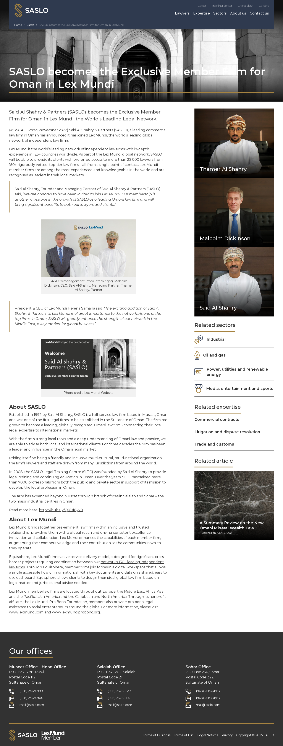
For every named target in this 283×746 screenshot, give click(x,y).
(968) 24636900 (31, 698)
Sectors (220, 13)
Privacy (227, 735)
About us (238, 13)
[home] (31, 10)
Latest (202, 6)
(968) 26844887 (208, 691)
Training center (222, 6)
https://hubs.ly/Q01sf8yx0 (61, 510)
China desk (245, 6)
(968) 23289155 (119, 698)
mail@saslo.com (31, 705)
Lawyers (182, 13)
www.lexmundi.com (26, 612)
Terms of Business (156, 735)
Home (18, 24)
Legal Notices (207, 735)
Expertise (201, 13)
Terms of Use (184, 735)
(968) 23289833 (119, 691)
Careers (264, 6)
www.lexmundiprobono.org (76, 612)
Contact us (259, 13)
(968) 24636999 (31, 691)
